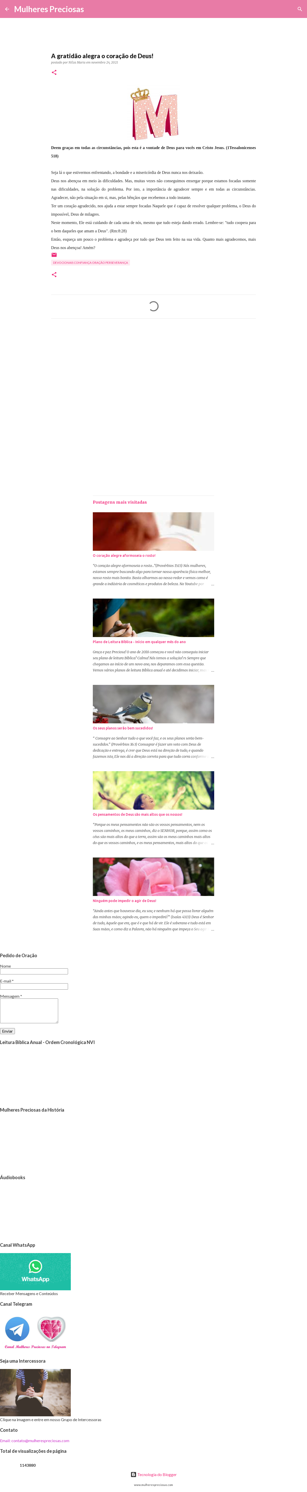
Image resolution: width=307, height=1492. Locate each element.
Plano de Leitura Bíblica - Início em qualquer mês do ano (139, 642)
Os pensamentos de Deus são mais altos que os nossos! (137, 814)
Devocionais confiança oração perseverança (90, 262)
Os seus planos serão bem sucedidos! (123, 728)
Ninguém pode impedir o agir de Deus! (124, 901)
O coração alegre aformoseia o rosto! (124, 556)
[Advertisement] (153, 369)
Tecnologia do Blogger (153, 1474)
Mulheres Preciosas (49, 9)
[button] (54, 72)
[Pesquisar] (91, 9)
